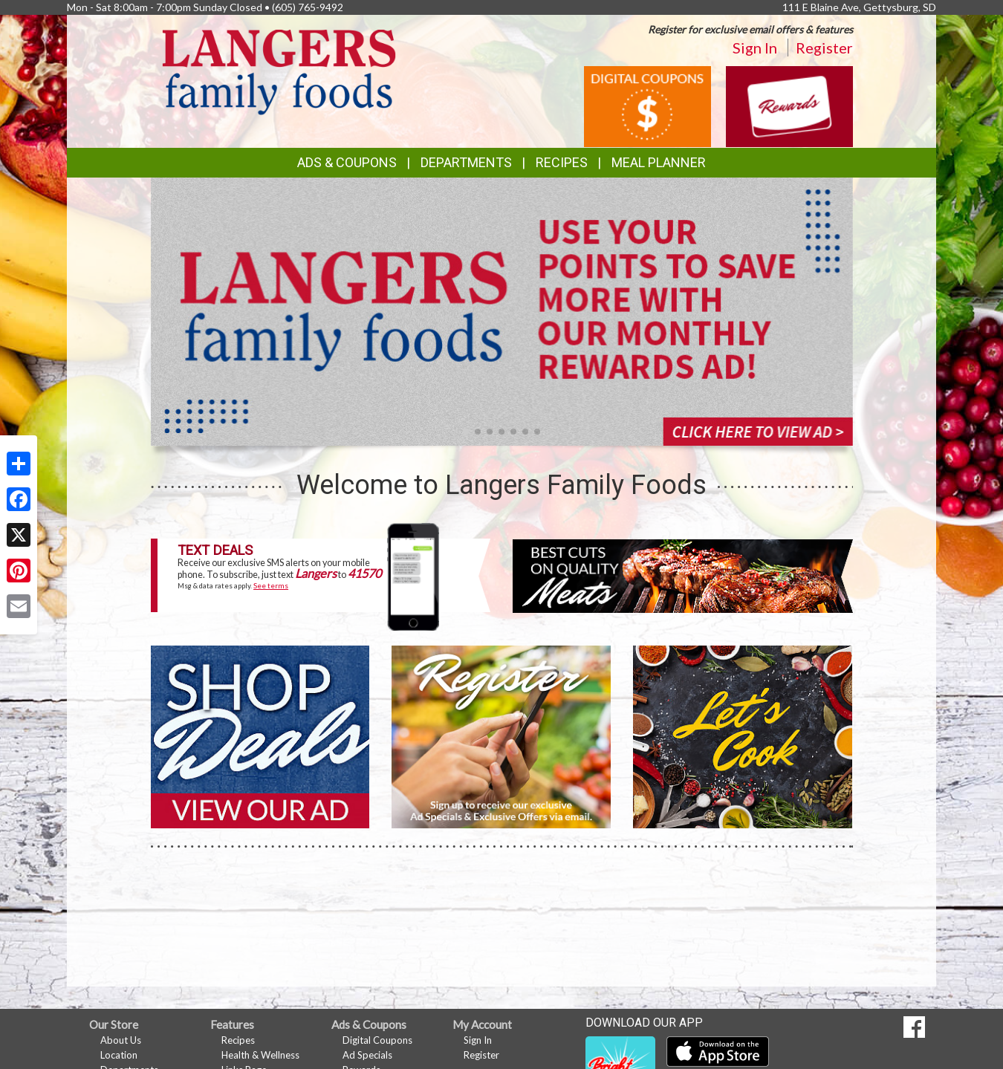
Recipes (562, 162)
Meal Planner (658, 162)
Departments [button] (466, 162)
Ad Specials (367, 1055)
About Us (120, 1040)
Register (824, 47)
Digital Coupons (377, 1040)
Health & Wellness (260, 1055)
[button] (466, 432)
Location (118, 1055)
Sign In (755, 47)
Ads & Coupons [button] (347, 162)
